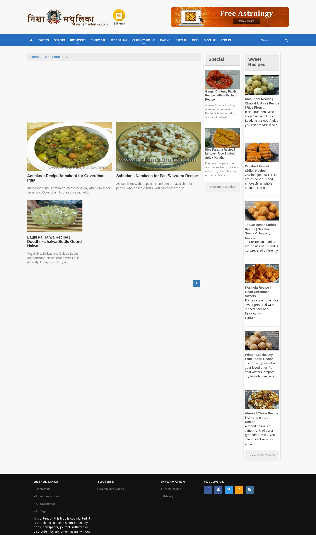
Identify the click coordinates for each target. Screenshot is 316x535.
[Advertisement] (114, 93)
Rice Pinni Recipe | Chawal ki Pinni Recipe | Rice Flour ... (262, 103)
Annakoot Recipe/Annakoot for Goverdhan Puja (65, 178)
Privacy (168, 483)
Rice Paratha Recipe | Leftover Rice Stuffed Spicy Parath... (219, 153)
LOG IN (226, 40)
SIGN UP (210, 40)
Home (35, 57)
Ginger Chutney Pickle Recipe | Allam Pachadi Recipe (221, 95)
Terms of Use (172, 476)
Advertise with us (47, 483)
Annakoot (52, 57)
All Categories (45, 491)
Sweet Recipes (257, 61)
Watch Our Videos (111, 476)
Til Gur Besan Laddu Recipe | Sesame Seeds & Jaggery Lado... (262, 229)
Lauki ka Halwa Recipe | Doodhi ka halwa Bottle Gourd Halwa (54, 241)
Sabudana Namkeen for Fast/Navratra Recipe (156, 176)
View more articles (222, 186)
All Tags (41, 498)
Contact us (43, 476)
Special (216, 59)
